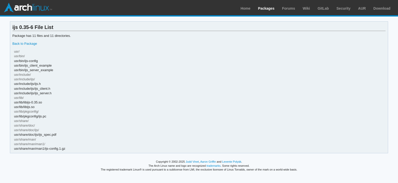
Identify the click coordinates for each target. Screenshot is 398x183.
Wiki (306, 8)
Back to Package (24, 43)
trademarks (214, 165)
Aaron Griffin (208, 161)
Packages (266, 8)
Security (344, 8)
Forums (288, 8)
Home (246, 8)
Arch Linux (28, 8)
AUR (362, 8)
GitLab (323, 8)
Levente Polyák (231, 161)
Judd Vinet (192, 161)
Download (381, 8)
